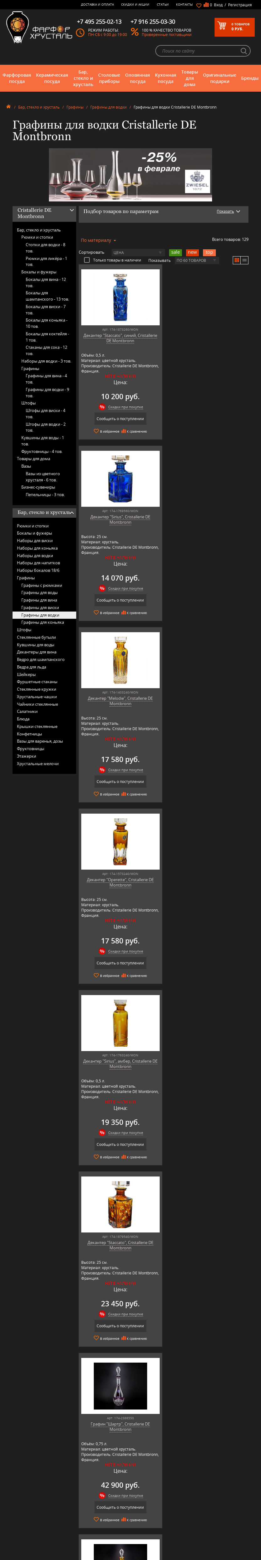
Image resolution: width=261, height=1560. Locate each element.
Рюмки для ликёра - (46, 261)
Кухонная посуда (165, 78)
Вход (218, 5)
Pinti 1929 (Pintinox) (88, 1502)
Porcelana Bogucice (88, 1507)
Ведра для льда (31, 667)
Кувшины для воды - (42, 441)
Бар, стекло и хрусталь (83, 78)
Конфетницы (29, 734)
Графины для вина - (46, 379)
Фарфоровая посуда (17, 78)
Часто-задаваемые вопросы (147, 1479)
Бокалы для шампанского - (47, 296)
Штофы (28, 403)
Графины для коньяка (42, 622)
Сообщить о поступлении (119, 418)
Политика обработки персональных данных (143, 1521)
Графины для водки (108, 107)
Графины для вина (39, 600)
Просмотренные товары (144, 1528)
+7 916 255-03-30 (203, 1497)
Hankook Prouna (86, 1498)
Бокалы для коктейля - (47, 337)
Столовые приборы (109, 78)
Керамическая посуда (52, 78)
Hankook (79, 1493)
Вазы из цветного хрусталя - (43, 477)
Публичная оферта (140, 1514)
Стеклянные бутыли (36, 637)
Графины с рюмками (41, 585)
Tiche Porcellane (85, 1530)
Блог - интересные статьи (145, 1474)
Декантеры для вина (36, 652)
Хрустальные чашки (37, 696)
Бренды (249, 78)
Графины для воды (39, 592)
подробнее (32, 1330)
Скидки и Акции (135, 4)
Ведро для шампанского (41, 659)
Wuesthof (80, 1535)
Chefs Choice (82, 1483)
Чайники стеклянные (37, 704)
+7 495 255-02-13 (203, 1491)
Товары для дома (189, 78)
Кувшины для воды (35, 645)
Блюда (23, 719)
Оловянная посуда (137, 78)
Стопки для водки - (45, 248)
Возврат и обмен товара (144, 1509)
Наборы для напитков (38, 563)
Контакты (184, 4)
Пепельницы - (45, 494)
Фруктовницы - (41, 451)
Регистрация (240, 5)
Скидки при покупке (124, 406)
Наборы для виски (35, 540)
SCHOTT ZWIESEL (86, 1521)
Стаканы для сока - (46, 350)
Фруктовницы (30, 748)
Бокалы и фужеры (38, 272)
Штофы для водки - (46, 427)
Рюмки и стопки (37, 237)
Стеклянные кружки (36, 689)
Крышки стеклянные (37, 726)
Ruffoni (78, 1516)
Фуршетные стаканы (37, 681)
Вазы (26, 466)
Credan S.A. (81, 1488)
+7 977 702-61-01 (203, 1476)
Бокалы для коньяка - (46, 323)
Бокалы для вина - (46, 282)
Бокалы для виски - (46, 310)
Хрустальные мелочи (38, 763)
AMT (75, 1469)
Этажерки (26, 756)
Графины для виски (40, 607)
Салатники (27, 711)
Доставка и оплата (97, 4)
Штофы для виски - (45, 413)
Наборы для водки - (46, 361)
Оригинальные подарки (219, 78)
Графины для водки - (47, 393)
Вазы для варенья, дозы (40, 741)
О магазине (133, 1469)
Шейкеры (26, 674)
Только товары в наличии (112, 259)
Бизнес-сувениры (38, 487)
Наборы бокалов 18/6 (38, 570)
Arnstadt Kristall (85, 1474)
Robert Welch (83, 1512)
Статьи (163, 4)
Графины (75, 107)
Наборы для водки (35, 555)
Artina (77, 1479)
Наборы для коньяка (37, 548)
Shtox (77, 1526)
